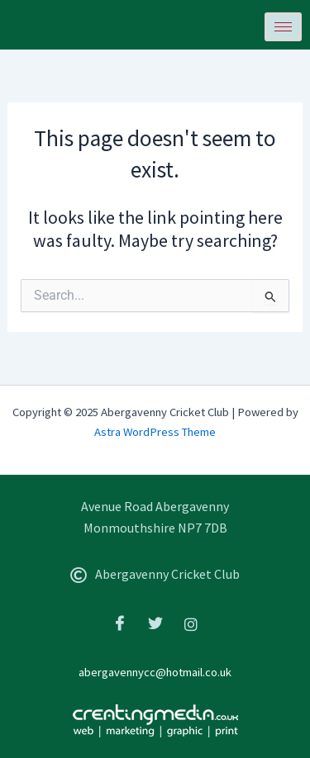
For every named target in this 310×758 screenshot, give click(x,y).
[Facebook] (119, 623)
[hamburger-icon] (283, 26)
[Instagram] (191, 623)
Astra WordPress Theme (155, 431)
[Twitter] (155, 623)
